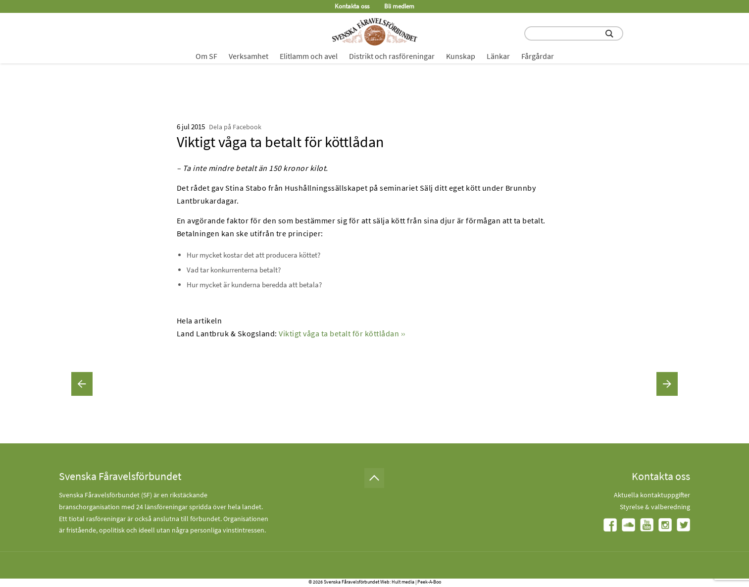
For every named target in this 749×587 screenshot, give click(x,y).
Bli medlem (399, 6)
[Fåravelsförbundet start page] (375, 32)
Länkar (498, 56)
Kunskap (460, 56)
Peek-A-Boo (429, 582)
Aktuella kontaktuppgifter (652, 494)
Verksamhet (248, 56)
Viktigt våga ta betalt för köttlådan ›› (342, 333)
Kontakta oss (352, 6)
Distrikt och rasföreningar (392, 56)
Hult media (403, 582)
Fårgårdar (537, 56)
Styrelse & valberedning (655, 506)
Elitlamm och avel (309, 56)
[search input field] (573, 33)
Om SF (206, 56)
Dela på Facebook (235, 126)
